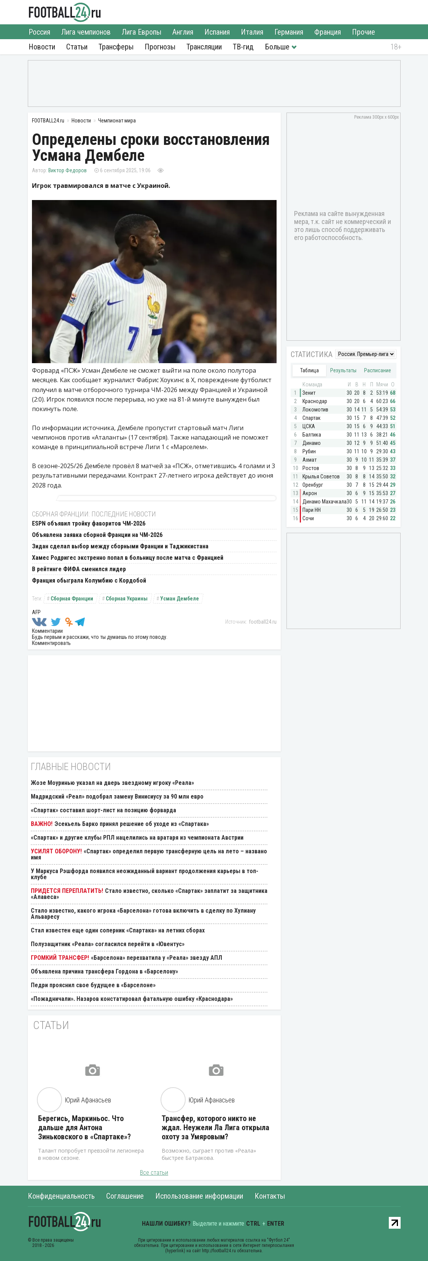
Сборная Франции (72, 599)
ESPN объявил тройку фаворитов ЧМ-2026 (88, 523)
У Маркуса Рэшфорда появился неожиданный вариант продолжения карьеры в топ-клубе (144, 874)
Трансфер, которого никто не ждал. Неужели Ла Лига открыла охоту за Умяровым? (215, 1127)
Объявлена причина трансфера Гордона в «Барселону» (104, 971)
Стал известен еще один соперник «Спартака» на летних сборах (118, 930)
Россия (39, 32)
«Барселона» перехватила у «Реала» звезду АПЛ (156, 957)
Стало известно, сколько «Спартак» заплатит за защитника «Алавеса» (149, 893)
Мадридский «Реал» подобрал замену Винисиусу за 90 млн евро (117, 796)
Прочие (363, 32)
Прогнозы (160, 46)
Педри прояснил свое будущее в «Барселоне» (93, 985)
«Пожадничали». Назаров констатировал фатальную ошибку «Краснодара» (132, 998)
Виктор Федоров (67, 170)
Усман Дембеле (179, 599)
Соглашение (125, 1196)
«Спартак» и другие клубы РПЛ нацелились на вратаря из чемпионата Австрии (137, 837)
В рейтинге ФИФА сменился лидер (79, 569)
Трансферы (116, 46)
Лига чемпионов (86, 32)
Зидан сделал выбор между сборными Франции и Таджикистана (120, 546)
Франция (327, 32)
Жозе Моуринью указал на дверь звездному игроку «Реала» (112, 782)
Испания (217, 32)
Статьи (77, 46)
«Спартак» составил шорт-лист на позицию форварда (103, 810)
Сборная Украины (127, 599)
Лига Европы (141, 32)
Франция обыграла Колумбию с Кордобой (89, 580)
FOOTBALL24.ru (65, 12)
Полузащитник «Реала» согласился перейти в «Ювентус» (108, 944)
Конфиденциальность (61, 1196)
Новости (42, 46)
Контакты (270, 1196)
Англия (182, 32)
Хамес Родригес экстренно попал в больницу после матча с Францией (127, 557)
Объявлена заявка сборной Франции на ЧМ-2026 (97, 534)
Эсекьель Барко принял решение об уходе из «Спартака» (131, 823)
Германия (288, 32)
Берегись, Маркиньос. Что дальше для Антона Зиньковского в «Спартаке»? (84, 1127)
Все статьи (154, 1172)
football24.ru (263, 622)
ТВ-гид (243, 46)
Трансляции (204, 46)
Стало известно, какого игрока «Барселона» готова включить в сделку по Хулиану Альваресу (143, 913)
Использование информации (199, 1196)
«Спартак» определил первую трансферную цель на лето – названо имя (149, 854)
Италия (252, 32)
